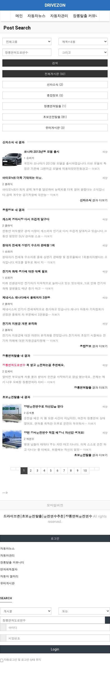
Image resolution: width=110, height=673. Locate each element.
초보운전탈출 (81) (55, 117)
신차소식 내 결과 (13, 142)
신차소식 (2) (55, 84)
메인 (19, 16)
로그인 (55, 538)
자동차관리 (59, 16)
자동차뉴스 (36, 16)
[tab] (55, 548)
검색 (55, 63)
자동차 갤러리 (9, 576)
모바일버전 (55, 505)
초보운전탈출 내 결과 (16, 397)
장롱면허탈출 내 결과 (16, 356)
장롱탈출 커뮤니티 (88, 16)
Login (55, 649)
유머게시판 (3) (55, 127)
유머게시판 (7, 583)
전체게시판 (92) (55, 74)
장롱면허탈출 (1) (55, 106)
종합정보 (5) (55, 95)
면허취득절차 (8, 569)
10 (85, 470)
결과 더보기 (94, 200)
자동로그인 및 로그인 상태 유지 (20, 659)
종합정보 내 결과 (13, 210)
